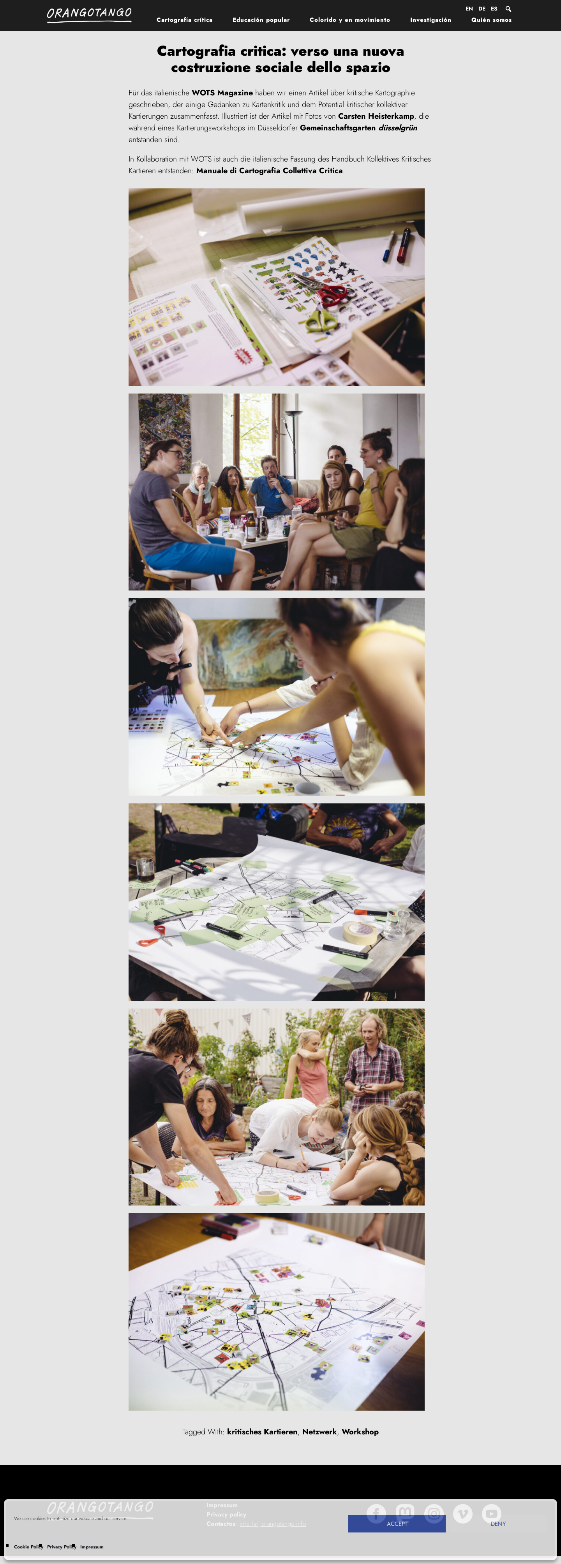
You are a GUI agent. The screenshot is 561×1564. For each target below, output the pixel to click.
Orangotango (93, 15)
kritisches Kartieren (262, 1431)
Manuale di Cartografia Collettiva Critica (269, 170)
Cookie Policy (28, 1546)
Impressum (92, 1546)
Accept (397, 1524)
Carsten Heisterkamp (376, 116)
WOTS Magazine (222, 92)
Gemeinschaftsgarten (358, 128)
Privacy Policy (61, 1546)
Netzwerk (319, 1431)
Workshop (360, 1431)
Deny (498, 1524)
